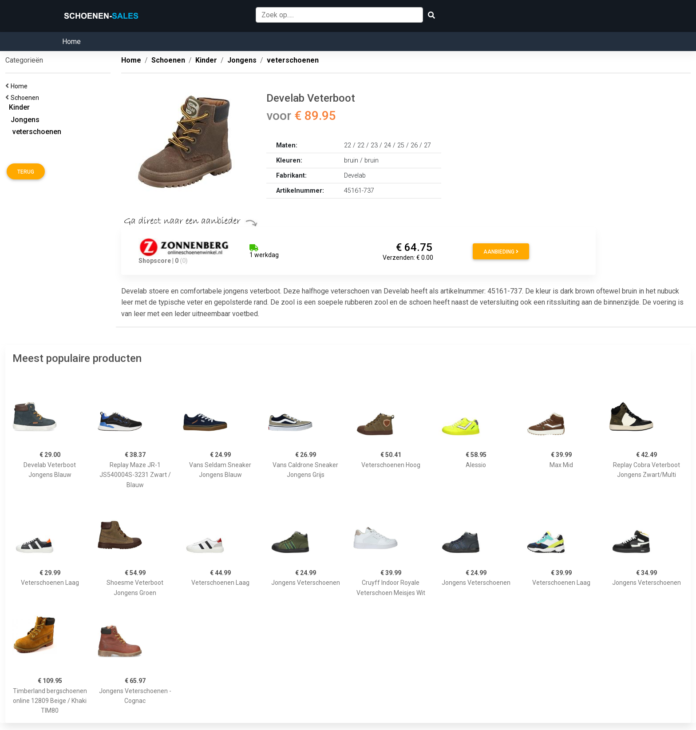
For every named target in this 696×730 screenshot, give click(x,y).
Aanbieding (500, 252)
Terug (25, 172)
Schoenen (26, 97)
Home (71, 41)
